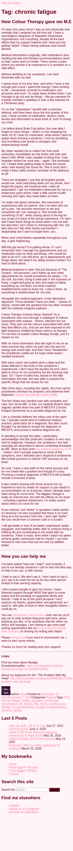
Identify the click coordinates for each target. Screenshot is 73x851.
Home (12, 764)
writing (17, 710)
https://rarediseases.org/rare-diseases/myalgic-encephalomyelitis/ (32, 667)
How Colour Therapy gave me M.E (36, 21)
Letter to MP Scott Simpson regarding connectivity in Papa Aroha (33, 734)
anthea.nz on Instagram (24, 808)
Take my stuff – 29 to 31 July (27, 725)
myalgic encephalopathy (51, 707)
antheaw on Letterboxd (23, 812)
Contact (14, 773)
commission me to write (28, 615)
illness (28, 703)
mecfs (44, 703)
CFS (66, 697)
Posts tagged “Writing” (23, 770)
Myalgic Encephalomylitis (17, 707)
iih (21, 703)
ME (36, 703)
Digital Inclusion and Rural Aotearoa (32, 738)
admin (24, 694)
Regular (52, 697)
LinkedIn (14, 805)
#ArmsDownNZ (18, 729)
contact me (18, 637)
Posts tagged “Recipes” (24, 767)
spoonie (6, 710)
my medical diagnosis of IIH (54, 449)
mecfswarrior (57, 703)
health (26, 700)
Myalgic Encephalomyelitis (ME (35, 394)
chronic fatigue (10, 700)
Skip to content (11, 3)
